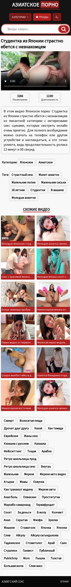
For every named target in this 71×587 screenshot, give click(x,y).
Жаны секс (31, 436)
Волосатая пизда (31, 420)
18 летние (18, 190)
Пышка (40, 558)
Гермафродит (45, 505)
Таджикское (12, 543)
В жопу (41, 512)
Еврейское (11, 436)
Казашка (40, 443)
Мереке (29, 474)
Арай (51, 543)
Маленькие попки (23, 182)
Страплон (10, 550)
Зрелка (53, 520)
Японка (46, 527)
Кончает (57, 512)
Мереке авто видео (53, 474)
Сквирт (9, 420)
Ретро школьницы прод (20, 459)
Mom (26, 558)
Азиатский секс (13, 581)
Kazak (38, 428)
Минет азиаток (49, 175)
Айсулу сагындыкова (44, 535)
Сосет (8, 512)
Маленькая (11, 474)
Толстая (56, 558)
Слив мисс (35, 566)
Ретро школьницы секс (19, 466)
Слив (7, 535)
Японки (62, 527)
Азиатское (35, 4)
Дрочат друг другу (16, 428)
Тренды (42, 17)
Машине (9, 527)
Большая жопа (13, 566)
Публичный (47, 550)
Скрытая (21, 520)
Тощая (31, 451)
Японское (26, 162)
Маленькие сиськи (53, 182)
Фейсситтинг (13, 451)
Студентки (37, 190)
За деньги (24, 512)
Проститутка (51, 497)
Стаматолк (27, 527)
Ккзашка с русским (16, 443)
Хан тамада (55, 428)
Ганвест (28, 550)
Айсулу (20, 535)
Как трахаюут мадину (18, 489)
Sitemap (64, 581)
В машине (57, 190)
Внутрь (46, 466)
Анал (7, 520)
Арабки (46, 451)
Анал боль (10, 497)
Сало (63, 543)
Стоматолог (34, 543)
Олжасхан (29, 497)
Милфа (37, 520)
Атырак (9, 482)
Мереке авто (47, 489)
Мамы (23, 482)
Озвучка (38, 482)
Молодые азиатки (24, 197)
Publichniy (10, 558)
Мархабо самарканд (17, 505)
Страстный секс (22, 175)
